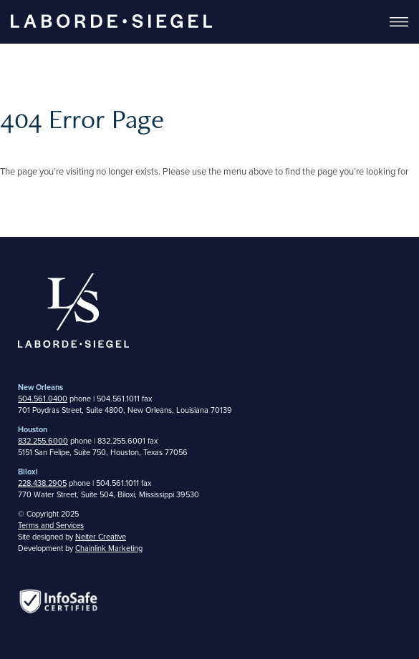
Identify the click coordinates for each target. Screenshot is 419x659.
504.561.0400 (42, 399)
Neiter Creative (100, 537)
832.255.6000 (43, 441)
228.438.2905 (42, 483)
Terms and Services (51, 525)
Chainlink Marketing (109, 548)
